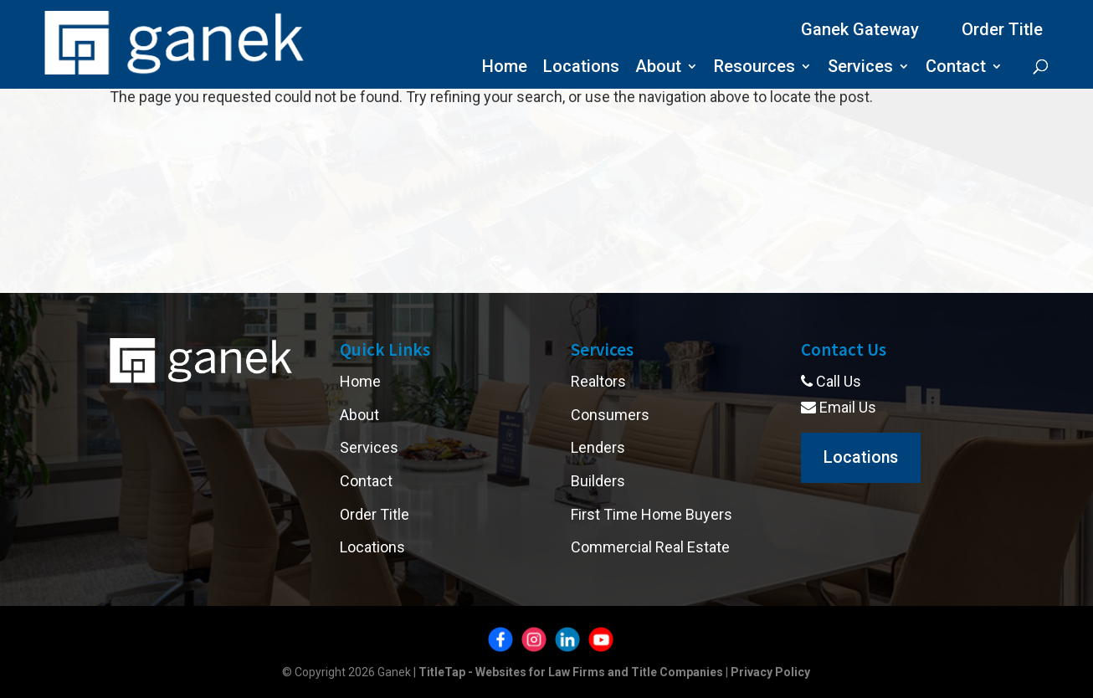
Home (504, 68)
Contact (956, 68)
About (658, 68)
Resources (754, 68)
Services (860, 68)
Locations (581, 68)
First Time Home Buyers (651, 514)
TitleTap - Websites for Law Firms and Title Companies (570, 672)
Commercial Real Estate (650, 547)
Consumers (610, 414)
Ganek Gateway (860, 29)
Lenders (598, 447)
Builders (598, 481)
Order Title (1002, 29)
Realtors (598, 381)
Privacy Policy (770, 672)
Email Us (838, 407)
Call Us (831, 381)
